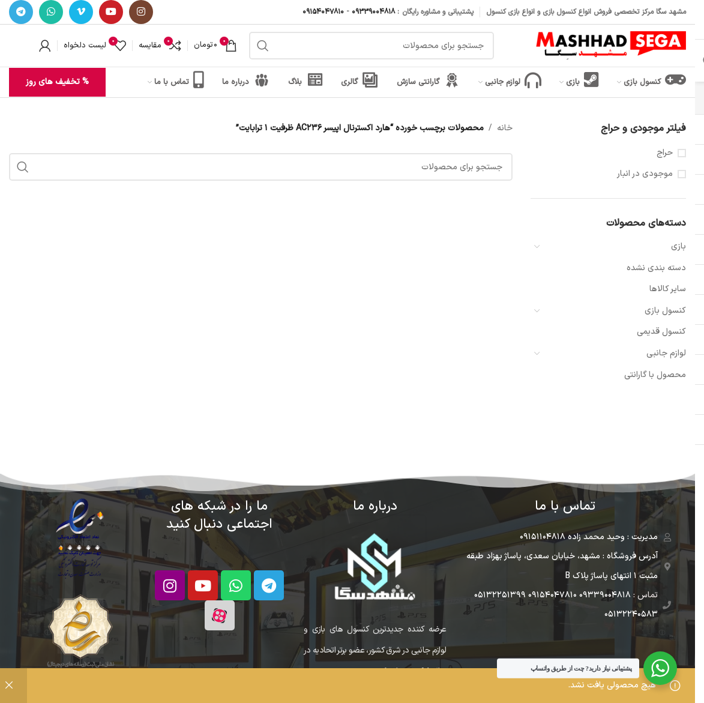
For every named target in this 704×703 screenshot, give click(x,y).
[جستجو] (371, 45)
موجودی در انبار (645, 174)
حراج (665, 153)
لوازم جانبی (666, 353)
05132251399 (500, 595)
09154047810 (323, 12)
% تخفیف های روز (57, 82)
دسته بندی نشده (656, 268)
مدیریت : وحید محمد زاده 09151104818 (589, 537)
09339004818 (373, 12)
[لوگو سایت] (611, 45)
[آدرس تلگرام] (21, 12)
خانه (505, 128)
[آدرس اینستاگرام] (141, 12)
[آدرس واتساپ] (51, 12)
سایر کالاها (667, 289)
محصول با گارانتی (655, 375)
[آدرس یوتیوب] (111, 12)
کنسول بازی (665, 310)
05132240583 (631, 614)
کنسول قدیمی (661, 331)
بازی (678, 246)
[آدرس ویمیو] (81, 12)
